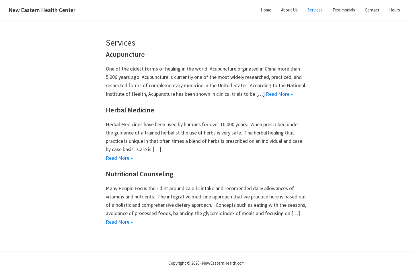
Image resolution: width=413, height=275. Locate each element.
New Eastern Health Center (42, 9)
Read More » (279, 94)
